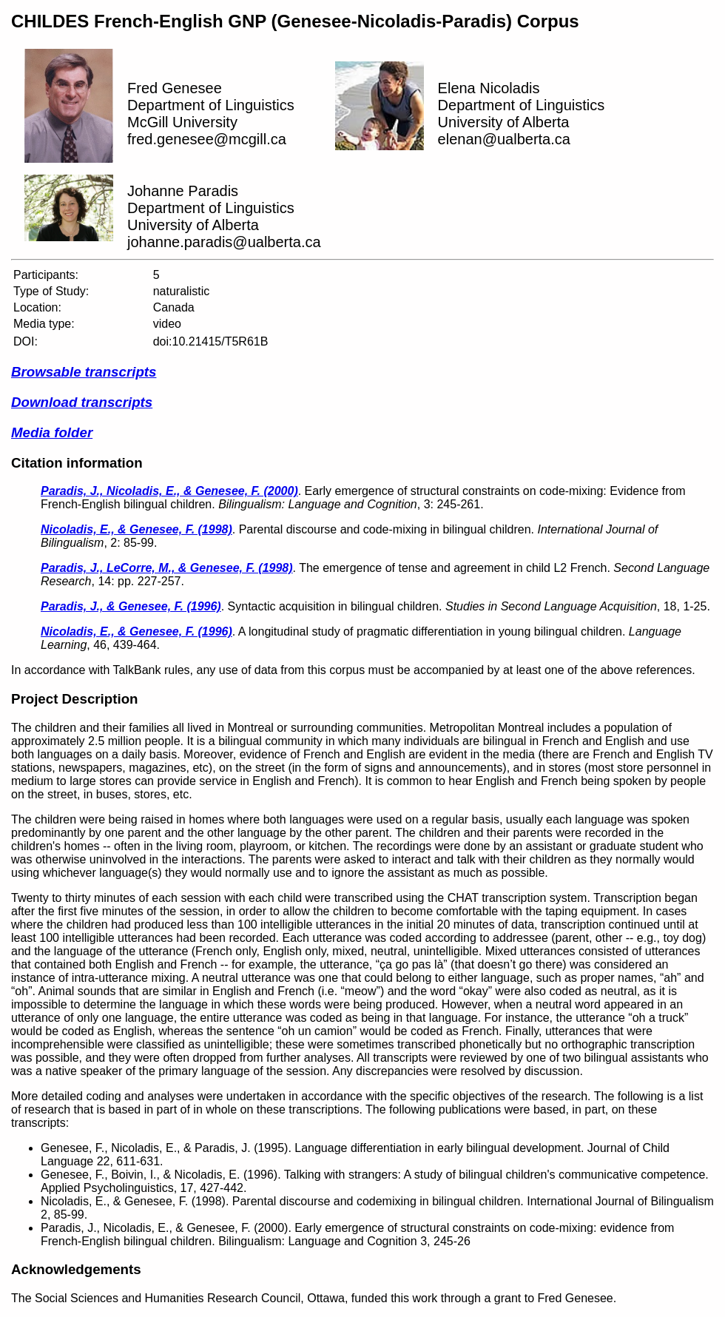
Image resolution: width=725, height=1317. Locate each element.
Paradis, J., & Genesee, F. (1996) (131, 606)
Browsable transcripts (83, 372)
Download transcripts (81, 402)
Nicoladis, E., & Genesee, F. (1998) (136, 529)
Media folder (51, 432)
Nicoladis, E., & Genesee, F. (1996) (136, 631)
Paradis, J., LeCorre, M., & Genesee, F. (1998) (167, 568)
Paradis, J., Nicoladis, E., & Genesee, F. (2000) (169, 491)
